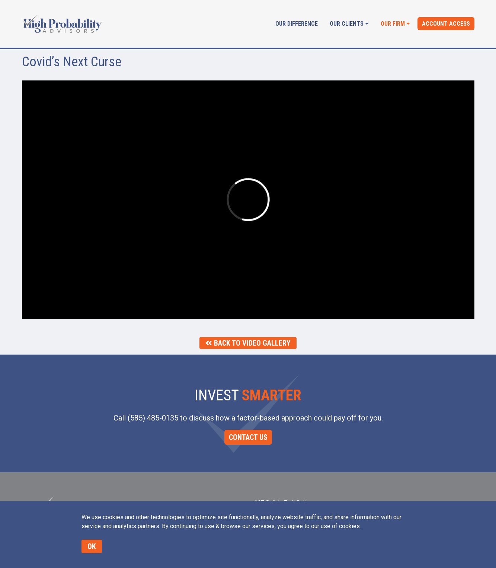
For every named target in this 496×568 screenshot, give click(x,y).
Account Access (446, 23)
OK (91, 546)
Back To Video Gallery (248, 343)
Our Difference (296, 23)
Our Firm (395, 23)
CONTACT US (248, 437)
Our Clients (349, 23)
